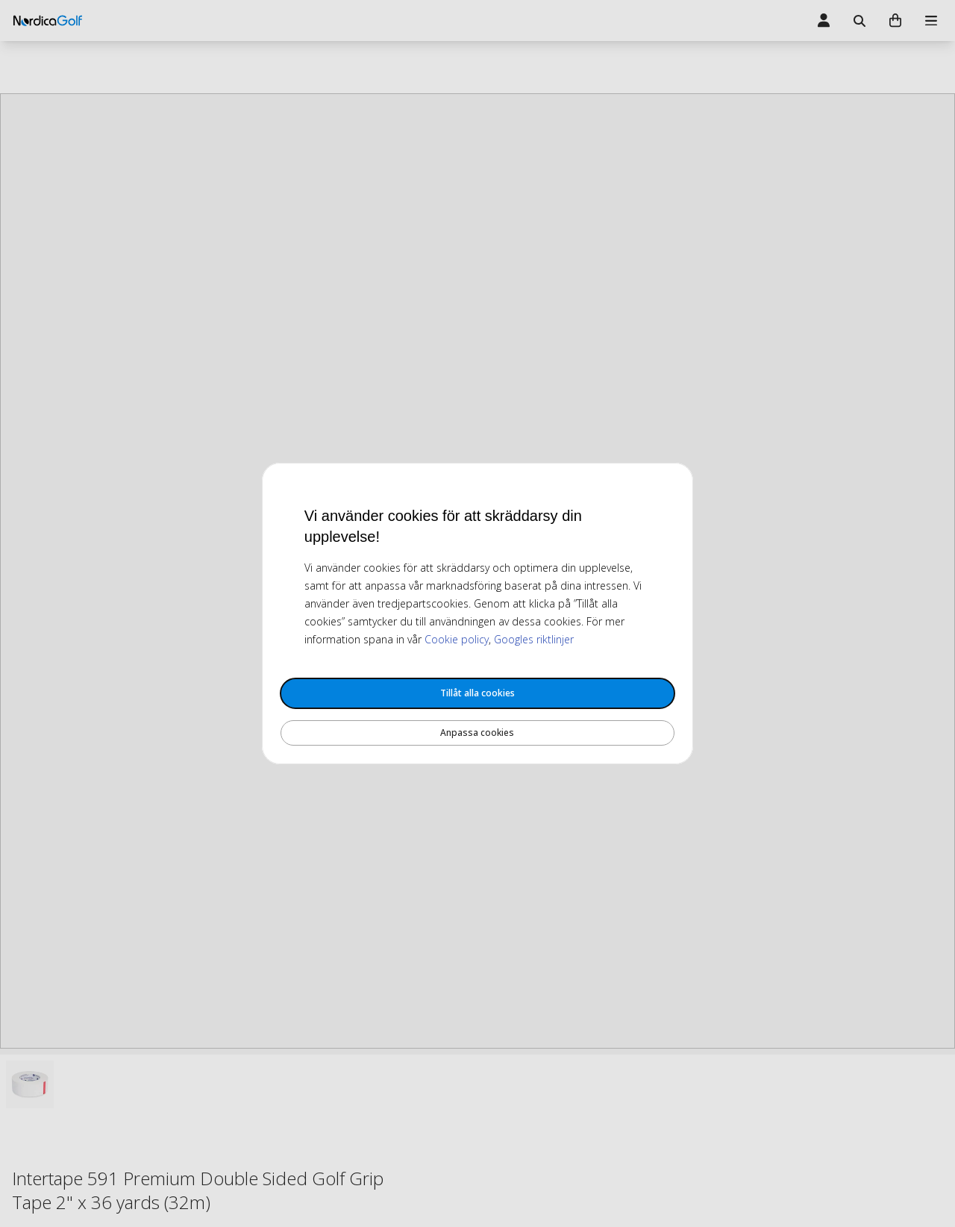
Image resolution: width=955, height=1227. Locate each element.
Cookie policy (457, 639)
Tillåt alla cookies (477, 693)
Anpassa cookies (477, 732)
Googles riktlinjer (534, 639)
